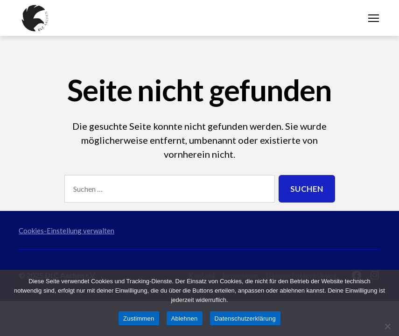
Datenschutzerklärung (245, 318)
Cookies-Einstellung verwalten (66, 230)
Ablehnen (184, 318)
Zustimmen (138, 318)
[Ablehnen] (387, 326)
